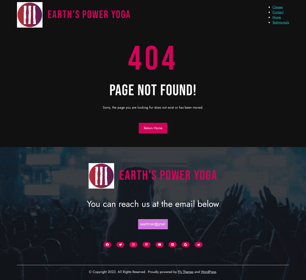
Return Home (153, 128)
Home (276, 17)
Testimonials (280, 22)
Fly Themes (185, 271)
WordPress (208, 271)
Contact (277, 12)
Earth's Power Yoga (89, 14)
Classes (277, 7)
